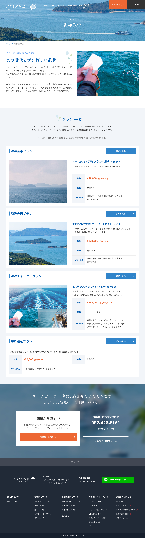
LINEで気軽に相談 (118, 480)
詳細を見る (121, 151)
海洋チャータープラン (42, 514)
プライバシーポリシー (124, 518)
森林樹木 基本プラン (69, 506)
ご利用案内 (93, 506)
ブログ (91, 526)
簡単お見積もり (118, 4)
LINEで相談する (95, 514)
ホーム (8, 44)
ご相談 (136, 4)
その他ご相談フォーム (105, 441)
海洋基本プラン (40, 506)
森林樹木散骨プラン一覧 (71, 501)
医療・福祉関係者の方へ (98, 510)
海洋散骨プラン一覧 (42, 501)
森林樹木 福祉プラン (69, 510)
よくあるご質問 (95, 501)
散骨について (12, 501)
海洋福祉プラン (40, 518)
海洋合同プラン (40, 510)
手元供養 (65, 516)
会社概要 (119, 501)
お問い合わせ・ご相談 (97, 518)
